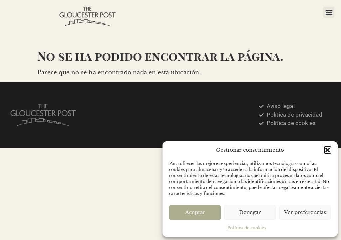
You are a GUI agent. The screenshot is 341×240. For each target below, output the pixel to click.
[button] (327, 150)
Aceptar (195, 212)
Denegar (250, 212)
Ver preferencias (305, 212)
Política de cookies (246, 227)
